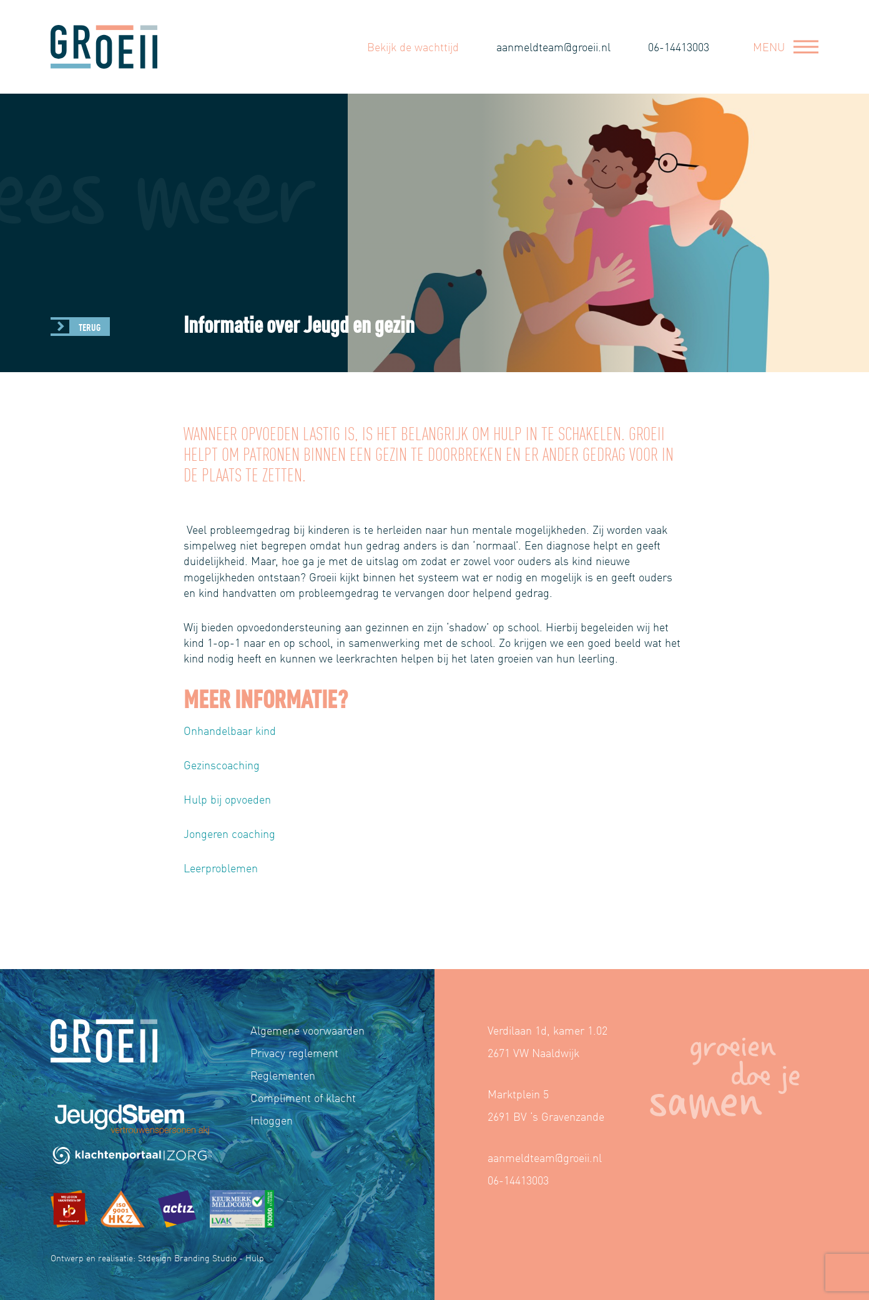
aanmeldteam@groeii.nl (553, 46)
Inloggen (271, 1120)
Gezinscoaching (222, 764)
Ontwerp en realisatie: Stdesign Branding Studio (144, 1257)
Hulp (254, 1257)
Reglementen (282, 1075)
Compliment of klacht (303, 1097)
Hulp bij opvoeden (227, 799)
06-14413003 (678, 46)
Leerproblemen (221, 867)
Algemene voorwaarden (307, 1030)
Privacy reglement (294, 1052)
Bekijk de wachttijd (413, 46)
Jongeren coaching (229, 833)
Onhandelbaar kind (230, 730)
